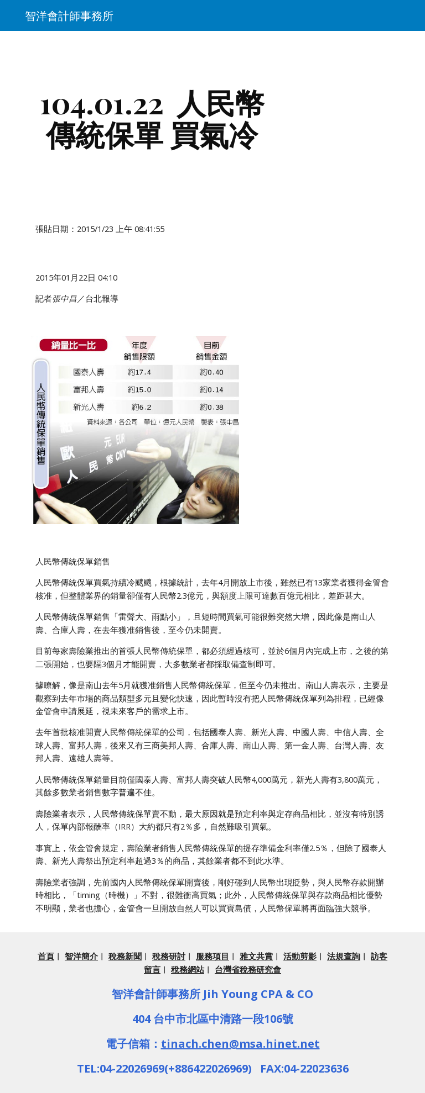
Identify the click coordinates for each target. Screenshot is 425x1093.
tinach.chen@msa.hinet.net (240, 1043)
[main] (152, 118)
